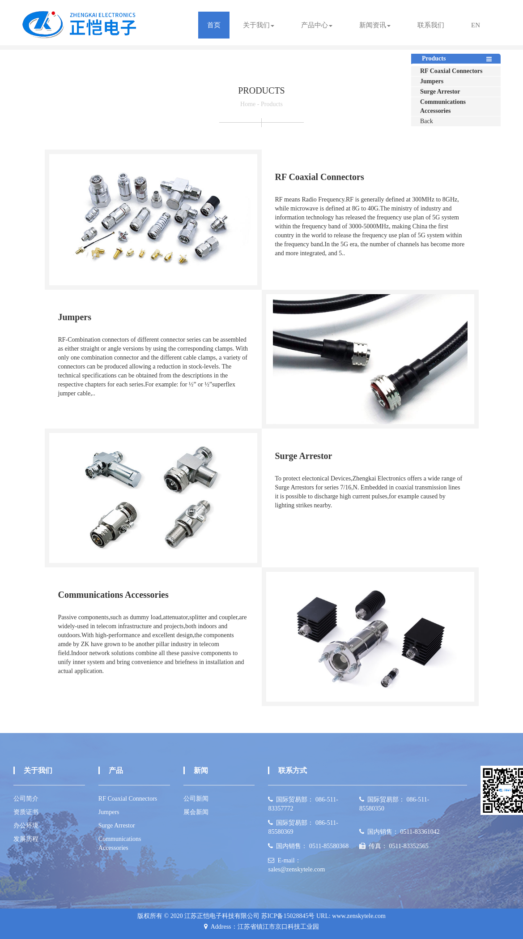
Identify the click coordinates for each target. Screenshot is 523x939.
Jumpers (108, 812)
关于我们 (258, 25)
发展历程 (25, 839)
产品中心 (316, 25)
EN (475, 25)
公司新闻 (195, 798)
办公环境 (25, 825)
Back (426, 121)
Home (247, 104)
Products (272, 104)
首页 (214, 25)
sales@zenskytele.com (296, 869)
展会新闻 (195, 812)
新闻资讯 (375, 25)
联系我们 (430, 25)
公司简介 (25, 798)
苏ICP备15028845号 (288, 916)
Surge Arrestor (116, 825)
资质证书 (25, 812)
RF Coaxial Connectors (127, 798)
